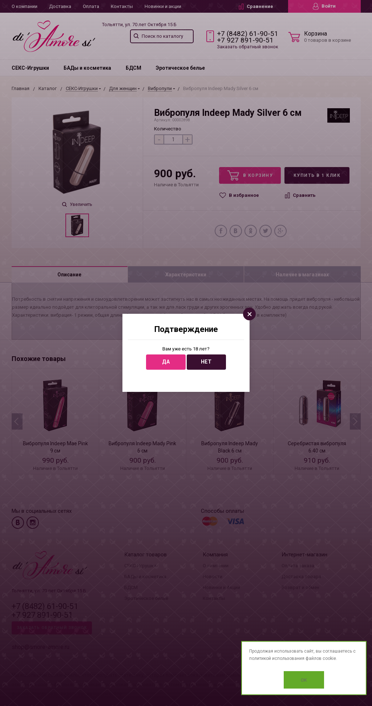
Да (166, 362)
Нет (206, 362)
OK (304, 680)
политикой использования (276, 658)
